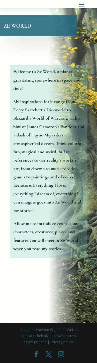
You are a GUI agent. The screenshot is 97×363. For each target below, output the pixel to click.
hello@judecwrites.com (56, 335)
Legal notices (35, 341)
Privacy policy (61, 341)
